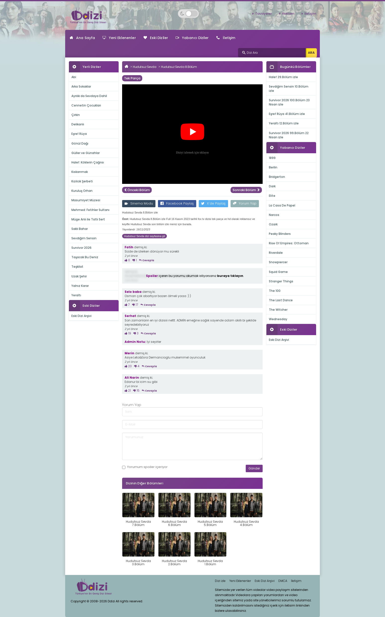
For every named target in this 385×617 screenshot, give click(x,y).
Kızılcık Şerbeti (82, 181)
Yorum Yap (244, 203)
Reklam (288, 13)
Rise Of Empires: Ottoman (289, 243)
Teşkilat (77, 266)
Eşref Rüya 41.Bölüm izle (287, 114)
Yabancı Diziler (192, 37)
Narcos (274, 215)
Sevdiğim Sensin (83, 238)
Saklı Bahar (79, 229)
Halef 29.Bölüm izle (283, 77)
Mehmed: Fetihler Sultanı (90, 210)
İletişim (310, 13)
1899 (272, 158)
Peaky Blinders (280, 234)
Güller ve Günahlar (85, 153)
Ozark (273, 224)
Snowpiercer (278, 262)
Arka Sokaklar (81, 86)
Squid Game (278, 272)
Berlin (273, 167)
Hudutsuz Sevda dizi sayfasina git (144, 236)
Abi (73, 77)
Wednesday (278, 319)
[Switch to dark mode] (188, 13)
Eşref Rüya (79, 134)
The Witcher (278, 310)
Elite (272, 196)
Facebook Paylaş (177, 203)
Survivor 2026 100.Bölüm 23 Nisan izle (289, 102)
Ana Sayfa (82, 37)
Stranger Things (281, 281)
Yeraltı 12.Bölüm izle (284, 123)
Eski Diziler (156, 37)
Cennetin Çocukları (86, 105)
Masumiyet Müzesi (85, 200)
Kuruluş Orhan (82, 191)
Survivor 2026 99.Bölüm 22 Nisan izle (289, 135)
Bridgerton (277, 177)
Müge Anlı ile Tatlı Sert (88, 219)
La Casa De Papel (282, 205)
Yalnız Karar (80, 286)
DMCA (282, 581)
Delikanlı (77, 124)
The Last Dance (281, 300)
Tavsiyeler (263, 13)
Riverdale (276, 253)
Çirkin (75, 115)
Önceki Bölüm (137, 190)
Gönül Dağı (79, 143)
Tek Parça (132, 78)
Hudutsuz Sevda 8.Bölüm (179, 67)
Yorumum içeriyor (145, 467)
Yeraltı (76, 295)
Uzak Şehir (79, 276)
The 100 (275, 291)
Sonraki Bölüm (246, 190)
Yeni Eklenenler (119, 37)
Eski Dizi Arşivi (81, 316)
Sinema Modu (139, 203)
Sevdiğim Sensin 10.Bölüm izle (288, 88)
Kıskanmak (79, 172)
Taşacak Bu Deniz (84, 257)
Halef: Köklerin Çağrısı (87, 162)
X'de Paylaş (213, 203)
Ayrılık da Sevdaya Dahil (89, 96)
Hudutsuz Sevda (144, 67)
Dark (272, 186)
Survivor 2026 (81, 248)
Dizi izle (220, 581)
